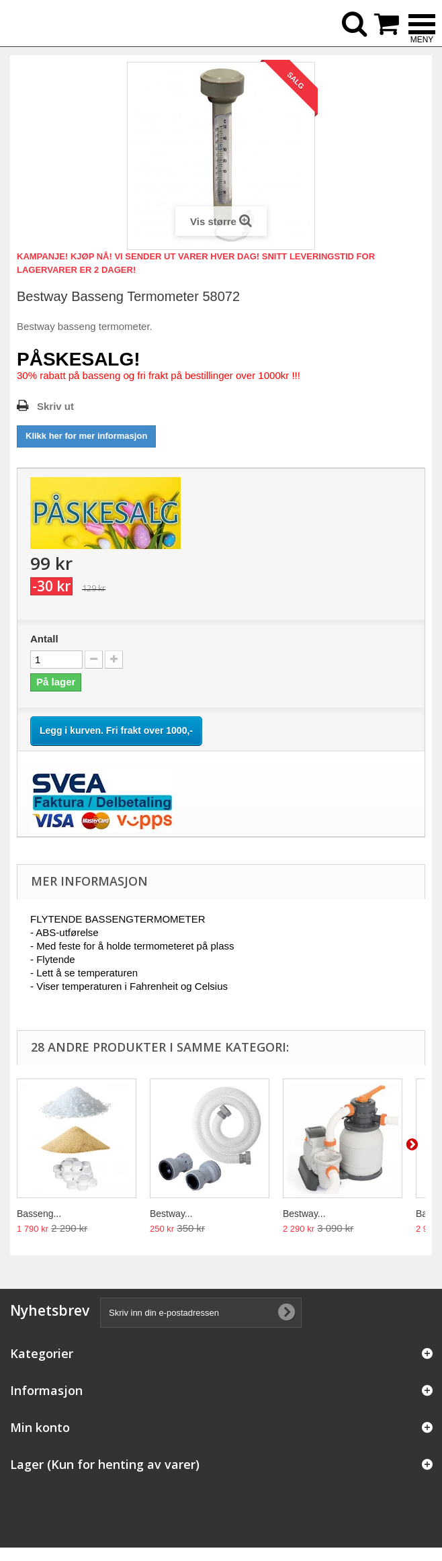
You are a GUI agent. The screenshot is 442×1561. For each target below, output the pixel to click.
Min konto (40, 1427)
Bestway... (171, 1213)
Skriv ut (55, 406)
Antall (44, 638)
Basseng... (39, 1213)
